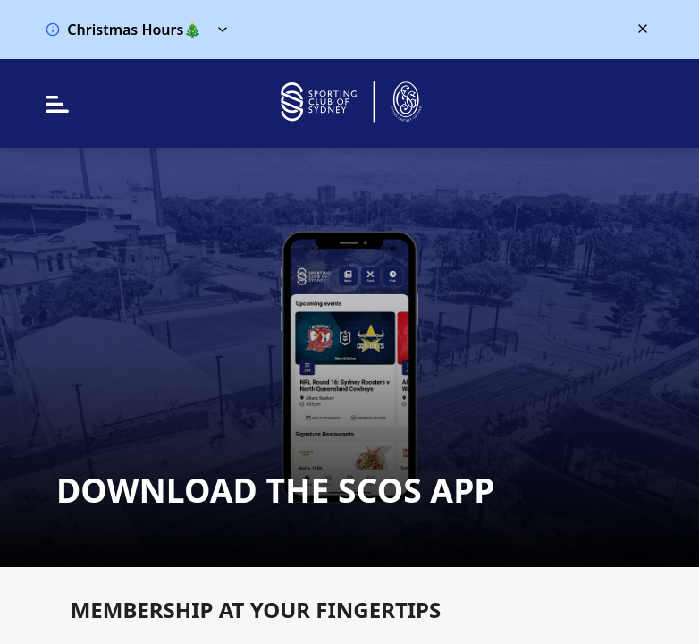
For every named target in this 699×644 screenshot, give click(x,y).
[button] (331, 29)
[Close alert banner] (642, 28)
